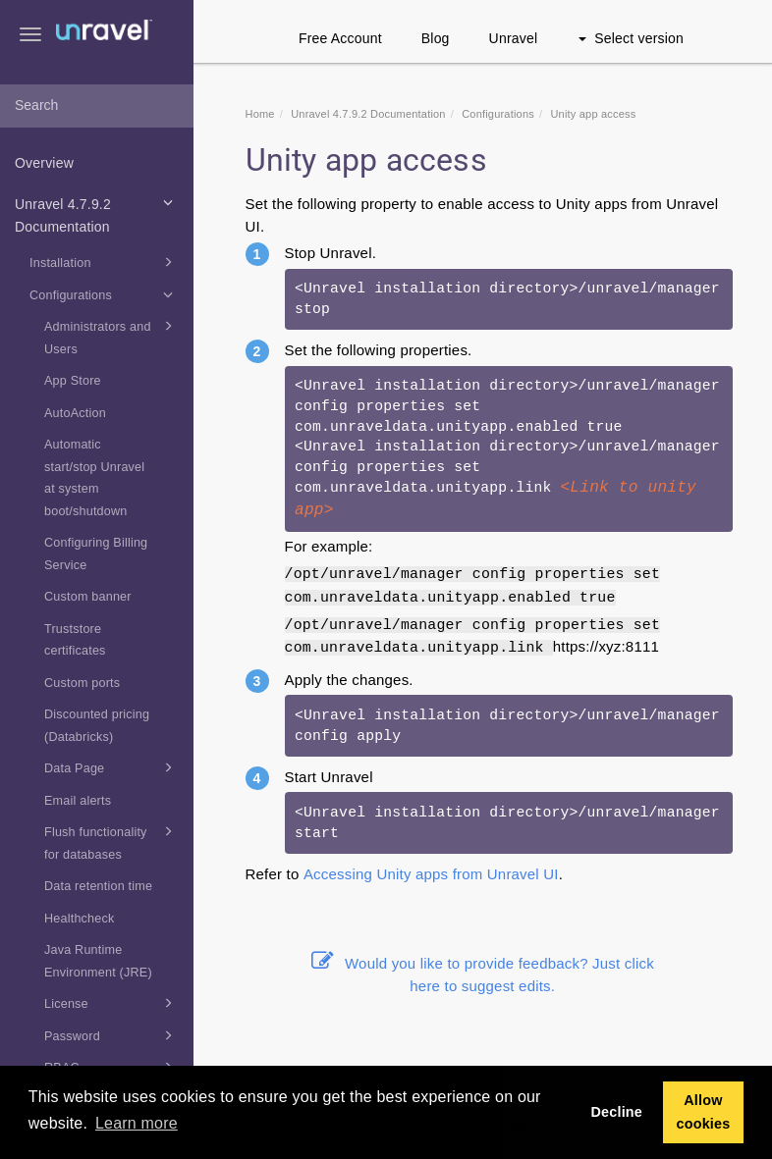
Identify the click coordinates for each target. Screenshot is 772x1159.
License (112, 1003)
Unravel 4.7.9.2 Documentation (97, 213)
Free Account (340, 38)
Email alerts (77, 801)
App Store (72, 381)
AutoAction (75, 413)
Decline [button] (616, 1112)
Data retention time (98, 886)
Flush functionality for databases (112, 841)
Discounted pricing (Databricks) (96, 726)
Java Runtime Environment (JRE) (98, 961)
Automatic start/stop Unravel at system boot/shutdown (94, 478)
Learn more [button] (136, 1123)
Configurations (104, 294)
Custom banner (88, 597)
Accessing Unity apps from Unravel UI (431, 874)
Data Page (112, 767)
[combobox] (96, 106)
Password (112, 1035)
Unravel (513, 38)
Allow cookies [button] (703, 1112)
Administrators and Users (112, 335)
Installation (104, 262)
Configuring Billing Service (95, 554)
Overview (44, 163)
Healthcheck (79, 918)
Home (260, 114)
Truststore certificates (75, 640)
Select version (631, 38)
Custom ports (82, 683)
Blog (435, 38)
